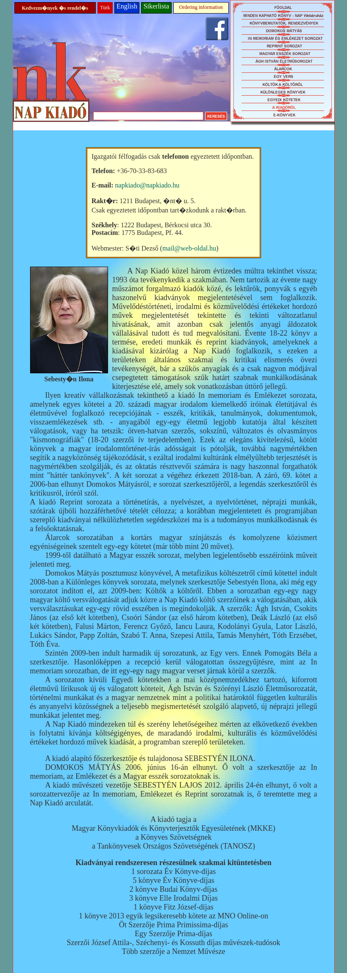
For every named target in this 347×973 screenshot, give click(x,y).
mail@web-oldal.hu (189, 248)
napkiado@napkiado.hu (147, 185)
